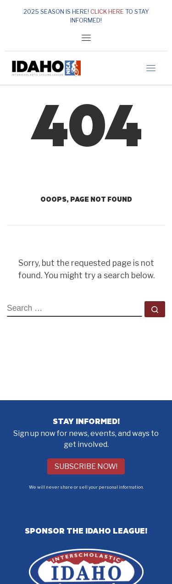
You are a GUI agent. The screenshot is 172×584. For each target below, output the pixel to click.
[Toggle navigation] (86, 37)
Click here (107, 11)
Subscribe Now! (86, 466)
